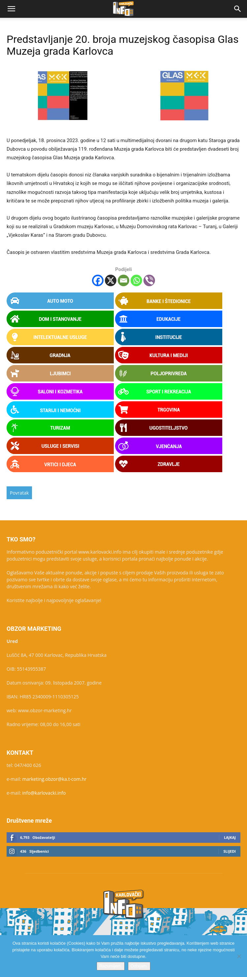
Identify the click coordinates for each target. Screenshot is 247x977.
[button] (11, 9)
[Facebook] (98, 280)
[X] (110, 280)
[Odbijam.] (238, 956)
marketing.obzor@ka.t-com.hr (54, 779)
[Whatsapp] (136, 280)
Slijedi (229, 851)
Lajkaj (230, 837)
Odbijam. (139, 965)
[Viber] (149, 280)
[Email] (123, 280)
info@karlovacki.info (44, 793)
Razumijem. (110, 965)
